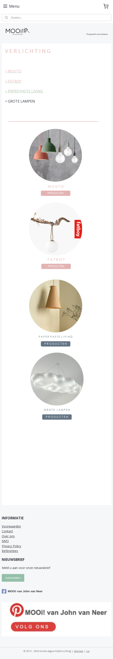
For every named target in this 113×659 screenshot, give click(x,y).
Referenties (10, 551)
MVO (5, 541)
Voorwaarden (11, 526)
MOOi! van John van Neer (22, 591)
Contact (7, 531)
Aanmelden (13, 578)
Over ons (8, 536)
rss (87, 651)
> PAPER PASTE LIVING (24, 91)
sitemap (78, 651)
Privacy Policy (11, 546)
